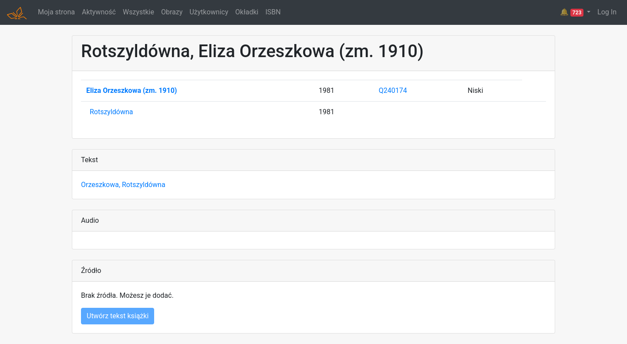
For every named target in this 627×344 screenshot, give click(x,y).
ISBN (272, 12)
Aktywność (99, 12)
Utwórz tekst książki (117, 316)
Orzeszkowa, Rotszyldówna (123, 185)
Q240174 (393, 90)
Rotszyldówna (111, 112)
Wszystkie (138, 12)
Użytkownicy (208, 12)
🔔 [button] (572, 12)
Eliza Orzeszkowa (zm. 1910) (131, 90)
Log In (607, 12)
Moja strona (56, 12)
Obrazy (171, 12)
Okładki (246, 12)
